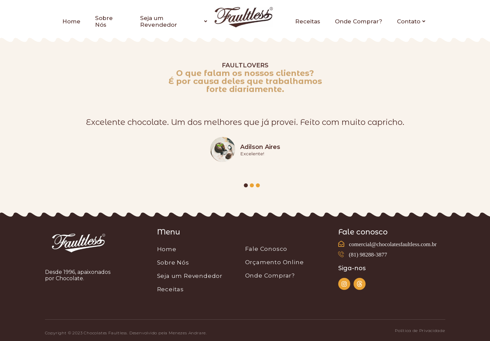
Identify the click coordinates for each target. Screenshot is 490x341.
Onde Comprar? (358, 21)
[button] (420, 331)
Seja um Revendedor (173, 21)
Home (71, 21)
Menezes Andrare (187, 332)
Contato (411, 21)
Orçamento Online (274, 262)
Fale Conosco (266, 248)
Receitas (307, 21)
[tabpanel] (245, 142)
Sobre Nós (104, 21)
